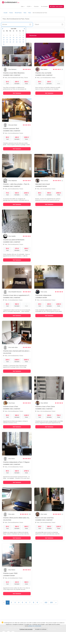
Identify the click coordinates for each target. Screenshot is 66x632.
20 (13, 39)
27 (13, 42)
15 (20, 37)
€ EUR (29, 6)
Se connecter (44, 6)
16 (23, 37)
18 (7, 39)
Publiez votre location (56, 6)
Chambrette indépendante (43, 295)
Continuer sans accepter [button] (26, 629)
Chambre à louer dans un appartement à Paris (17, 295)
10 (3, 37)
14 (16, 37)
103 (51, 602)
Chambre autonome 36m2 (11, 128)
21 (16, 39)
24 (3, 42)
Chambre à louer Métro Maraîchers (13, 73)
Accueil (5, 12)
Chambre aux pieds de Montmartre (13, 239)
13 (13, 37)
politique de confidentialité (34, 626)
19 (10, 39)
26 (10, 42)
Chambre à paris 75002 (10, 573)
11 (7, 37)
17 (3, 39)
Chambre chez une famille (43, 73)
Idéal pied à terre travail (42, 184)
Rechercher (33, 35)
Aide (22, 6)
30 (23, 42)
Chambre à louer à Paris (10, 406)
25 (7, 42)
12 (10, 37)
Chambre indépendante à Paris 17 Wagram (16, 462)
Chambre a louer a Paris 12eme (45, 406)
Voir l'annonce (17, 93)
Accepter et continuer (40, 629)
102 (46, 602)
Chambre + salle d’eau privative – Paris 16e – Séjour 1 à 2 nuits (22, 184)
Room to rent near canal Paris (44, 517)
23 (23, 39)
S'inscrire (36, 6)
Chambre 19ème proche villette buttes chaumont (18, 517)
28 (16, 42)
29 (20, 42)
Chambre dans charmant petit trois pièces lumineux (18, 351)
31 (3, 44)
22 (20, 39)
